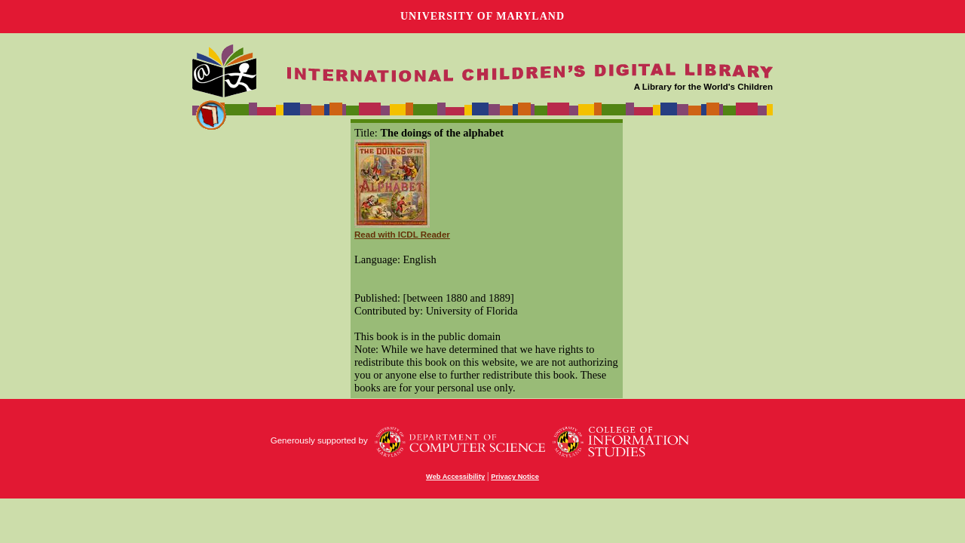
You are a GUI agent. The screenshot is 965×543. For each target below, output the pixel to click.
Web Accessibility (455, 476)
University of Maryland (482, 16)
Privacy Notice (515, 476)
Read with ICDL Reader (402, 234)
